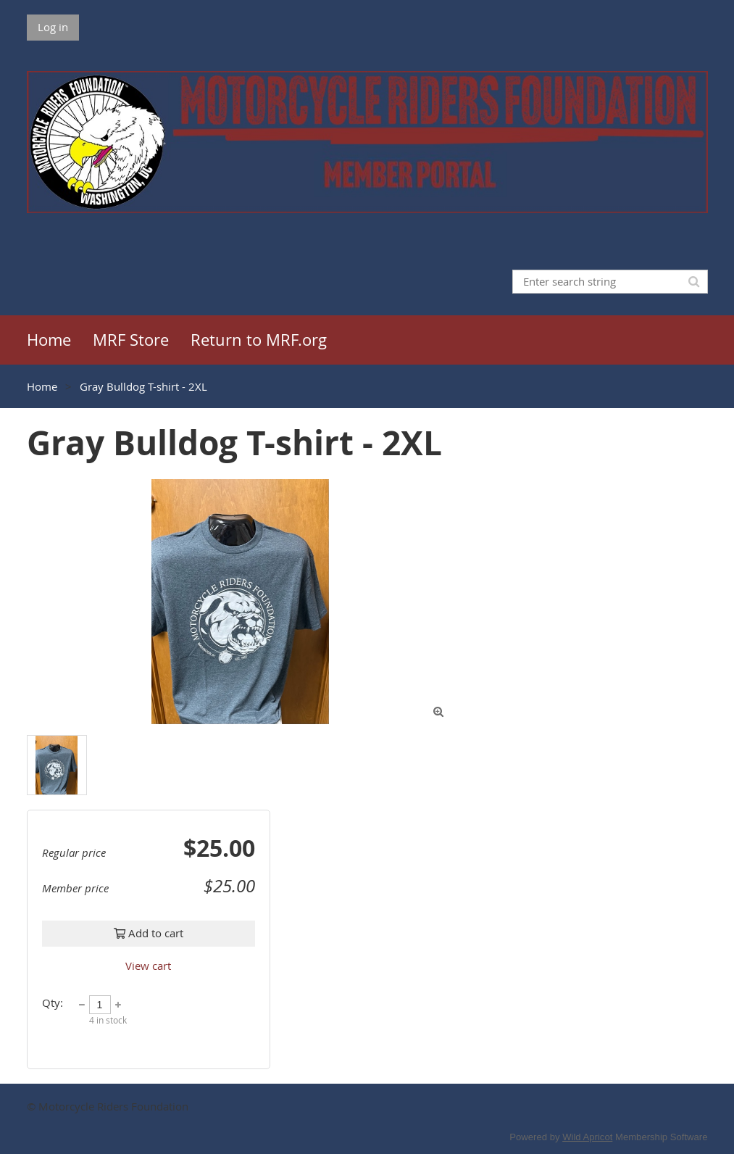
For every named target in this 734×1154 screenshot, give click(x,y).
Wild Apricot (587, 1137)
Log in (53, 27)
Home (42, 386)
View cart (148, 965)
